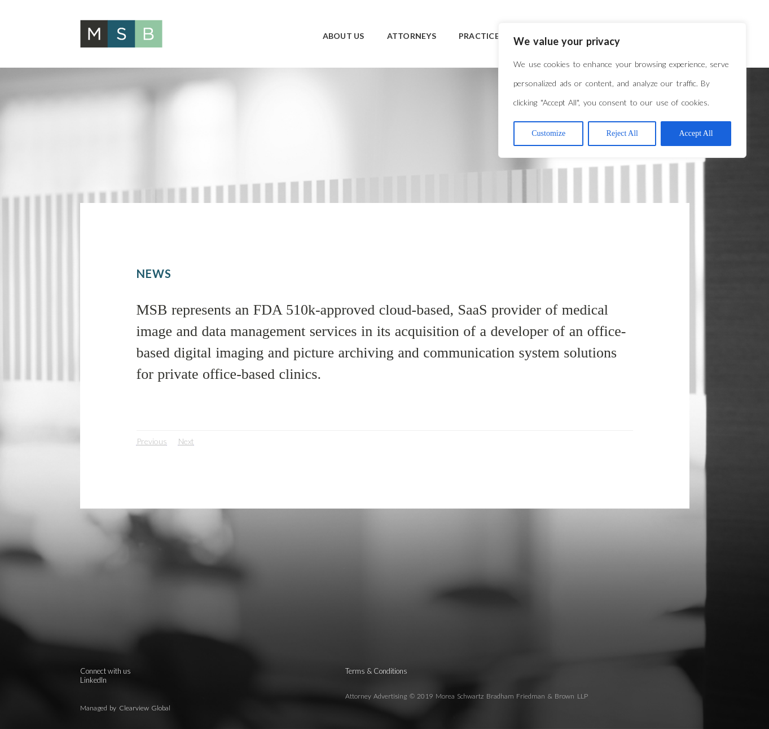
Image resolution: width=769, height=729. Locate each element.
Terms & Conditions (376, 670)
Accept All (696, 133)
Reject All (622, 133)
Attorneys (411, 36)
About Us (343, 36)
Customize (548, 133)
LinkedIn (93, 679)
